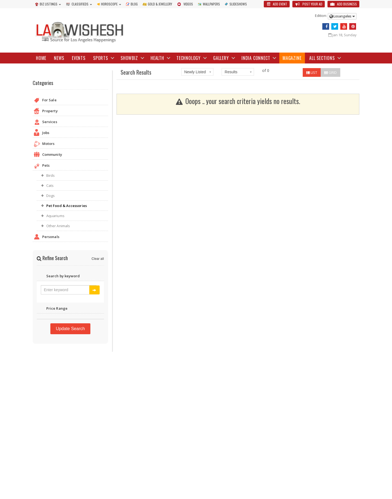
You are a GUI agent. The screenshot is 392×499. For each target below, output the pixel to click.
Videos (185, 4)
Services (70, 122)
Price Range (70, 309)
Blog (132, 4)
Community (70, 155)
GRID (330, 72)
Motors (70, 144)
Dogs (50, 195)
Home (41, 58)
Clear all (98, 259)
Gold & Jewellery (157, 4)
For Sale (70, 100)
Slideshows (236, 4)
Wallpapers (209, 4)
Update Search (70, 328)
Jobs (70, 133)
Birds (50, 175)
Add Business (343, 4)
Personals (70, 237)
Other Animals (58, 225)
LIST (311, 72)
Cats (50, 185)
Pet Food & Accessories (66, 205)
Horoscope (107, 4)
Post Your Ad (308, 4)
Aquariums (55, 215)
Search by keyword (70, 276)
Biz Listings (46, 4)
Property (70, 111)
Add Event (276, 4)
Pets (70, 166)
